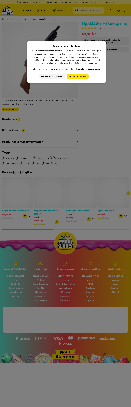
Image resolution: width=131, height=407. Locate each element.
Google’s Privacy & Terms (88, 69)
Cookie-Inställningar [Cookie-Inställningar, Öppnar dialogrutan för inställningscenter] (51, 76)
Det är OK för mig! (77, 76)
